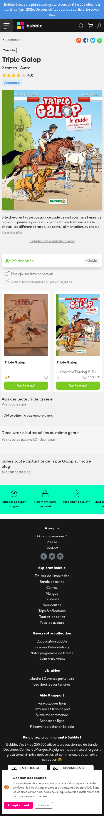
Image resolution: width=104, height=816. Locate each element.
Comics (52, 588)
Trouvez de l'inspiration (52, 576)
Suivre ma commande (52, 715)
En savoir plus (12, 232)
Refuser (44, 805)
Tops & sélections (52, 611)
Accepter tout (18, 805)
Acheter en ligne (52, 721)
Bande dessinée (52, 582)
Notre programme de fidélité (52, 653)
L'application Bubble (52, 641)
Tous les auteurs (52, 623)
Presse (52, 542)
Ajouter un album (52, 659)
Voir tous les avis (14, 404)
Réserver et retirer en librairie (52, 727)
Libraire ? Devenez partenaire (52, 678)
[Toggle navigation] (6, 26)
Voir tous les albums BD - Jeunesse (28, 439)
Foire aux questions (52, 703)
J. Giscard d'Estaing (71, 372)
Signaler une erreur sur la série (52, 241)
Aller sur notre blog (16, 472)
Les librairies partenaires (52, 684)
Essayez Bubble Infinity (52, 647)
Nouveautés (52, 605)
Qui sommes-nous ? (52, 536)
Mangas (52, 593)
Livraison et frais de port (52, 709)
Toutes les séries (52, 617)
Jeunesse (12, 40)
